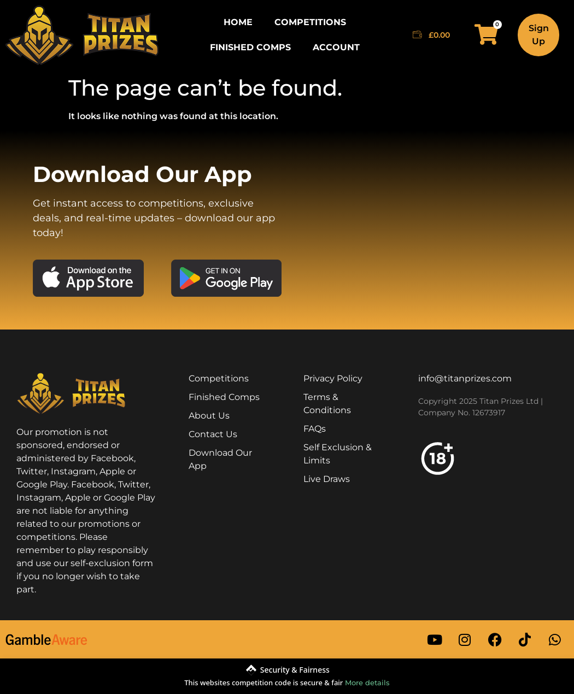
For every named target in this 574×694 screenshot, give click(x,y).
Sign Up (539, 34)
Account (336, 47)
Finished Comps (250, 47)
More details (367, 682)
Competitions (310, 22)
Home (238, 22)
